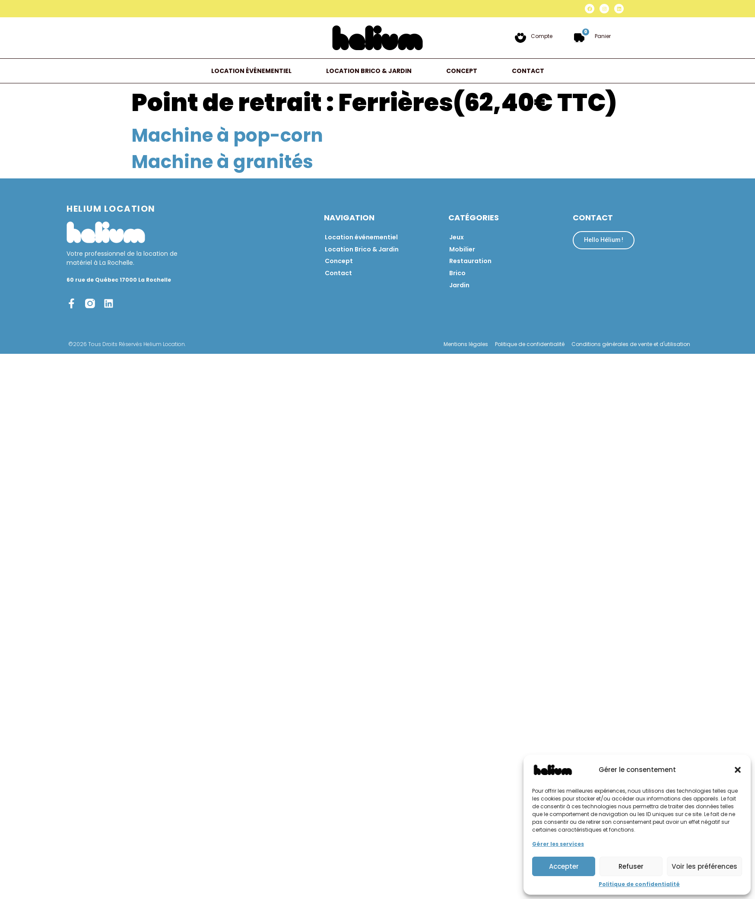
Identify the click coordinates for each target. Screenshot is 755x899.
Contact (528, 71)
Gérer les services (558, 844)
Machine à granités (222, 162)
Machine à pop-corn (227, 135)
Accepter (564, 866)
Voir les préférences (704, 866)
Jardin (459, 285)
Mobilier (462, 249)
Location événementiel (251, 71)
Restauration (470, 261)
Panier (603, 36)
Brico (457, 273)
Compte (541, 36)
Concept (461, 71)
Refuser (631, 866)
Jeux (456, 237)
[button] (737, 770)
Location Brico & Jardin (369, 71)
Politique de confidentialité (639, 884)
